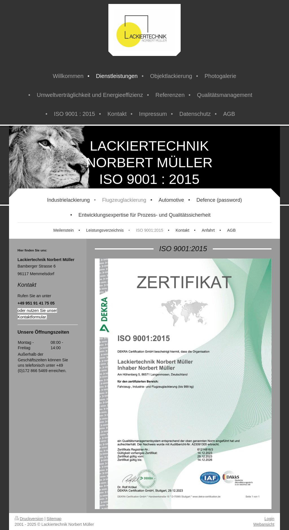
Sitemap (54, 518)
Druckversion (29, 518)
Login (269, 518)
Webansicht (263, 524)
